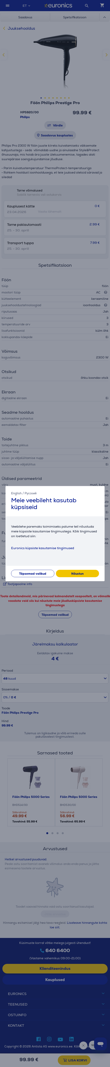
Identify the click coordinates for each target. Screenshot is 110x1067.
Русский (31, 493)
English (16, 493)
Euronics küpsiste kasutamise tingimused (42, 548)
